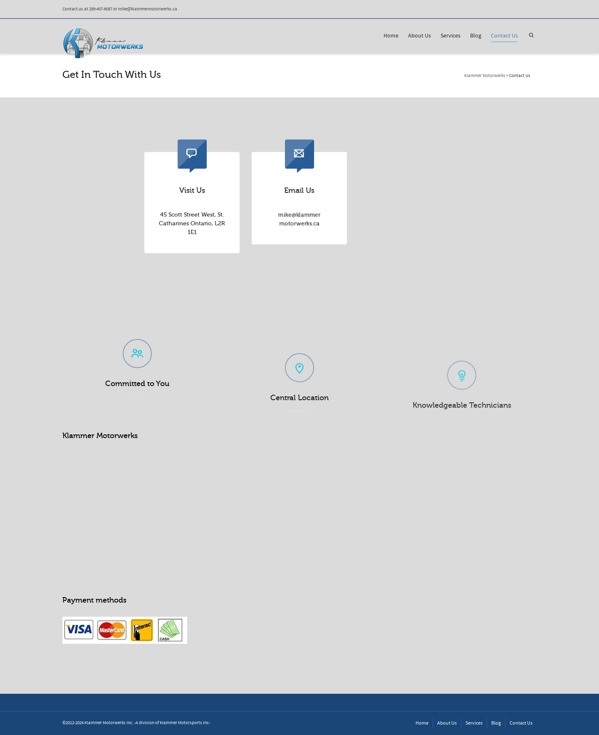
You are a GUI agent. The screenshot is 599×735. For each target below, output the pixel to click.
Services (450, 36)
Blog (475, 36)
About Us (419, 36)
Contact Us (504, 37)
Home (391, 36)
